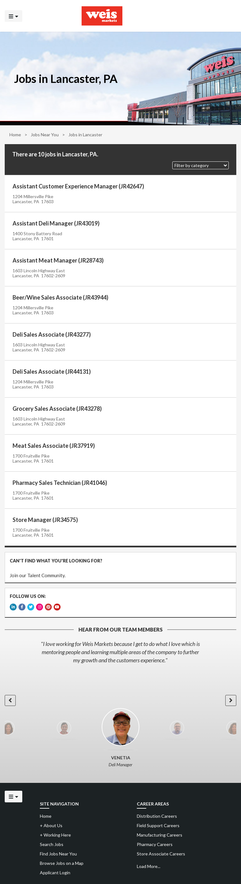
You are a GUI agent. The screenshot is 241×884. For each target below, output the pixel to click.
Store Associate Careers (161, 853)
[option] (120, 652)
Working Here (55, 835)
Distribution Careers (157, 816)
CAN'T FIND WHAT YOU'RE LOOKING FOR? (56, 560)
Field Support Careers (158, 825)
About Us (51, 825)
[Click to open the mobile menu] (13, 16)
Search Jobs (51, 844)
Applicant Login (55, 872)
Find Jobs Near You (58, 853)
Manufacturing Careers (159, 835)
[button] (200, 165)
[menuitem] (185, 816)
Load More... (148, 866)
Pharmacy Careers (155, 844)
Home (15, 134)
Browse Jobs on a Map (61, 863)
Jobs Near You (45, 134)
